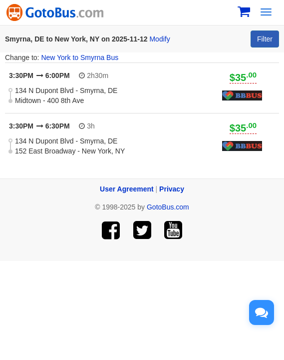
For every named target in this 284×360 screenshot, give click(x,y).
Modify (159, 39)
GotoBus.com (168, 207)
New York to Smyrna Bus (79, 58)
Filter (265, 39)
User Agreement (127, 189)
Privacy (171, 189)
